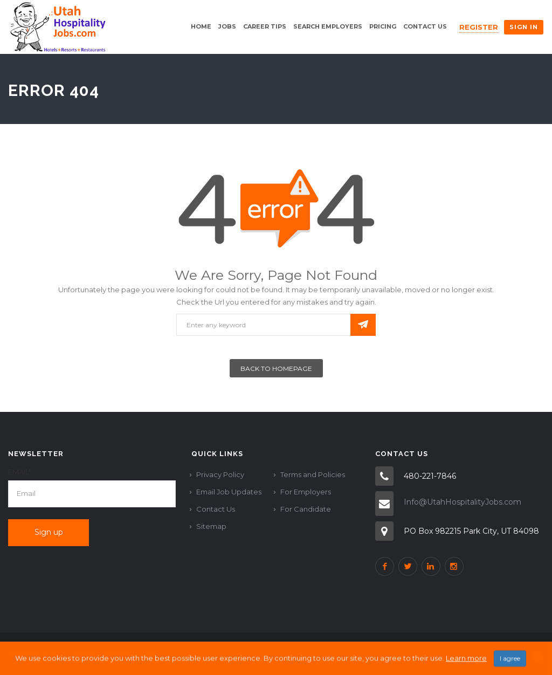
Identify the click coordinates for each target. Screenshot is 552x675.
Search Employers (327, 26)
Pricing (382, 26)
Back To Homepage (276, 368)
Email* (19, 471)
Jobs (227, 26)
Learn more (466, 667)
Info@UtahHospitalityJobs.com (462, 502)
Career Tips (264, 26)
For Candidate (305, 509)
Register (478, 27)
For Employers (305, 491)
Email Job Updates (228, 491)
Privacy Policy (220, 474)
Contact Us (425, 26)
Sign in (523, 27)
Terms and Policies (312, 474)
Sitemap (211, 526)
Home (201, 26)
